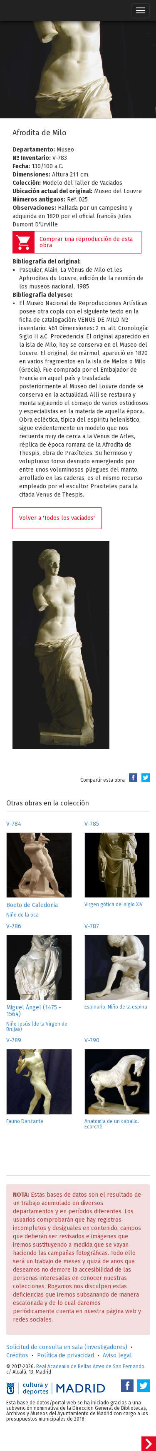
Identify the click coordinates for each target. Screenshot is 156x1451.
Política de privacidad (65, 1355)
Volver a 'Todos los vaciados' (57, 518)
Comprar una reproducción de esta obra (86, 242)
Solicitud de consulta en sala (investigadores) (66, 1347)
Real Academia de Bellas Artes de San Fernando (90, 1366)
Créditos (17, 1355)
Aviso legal (117, 1355)
